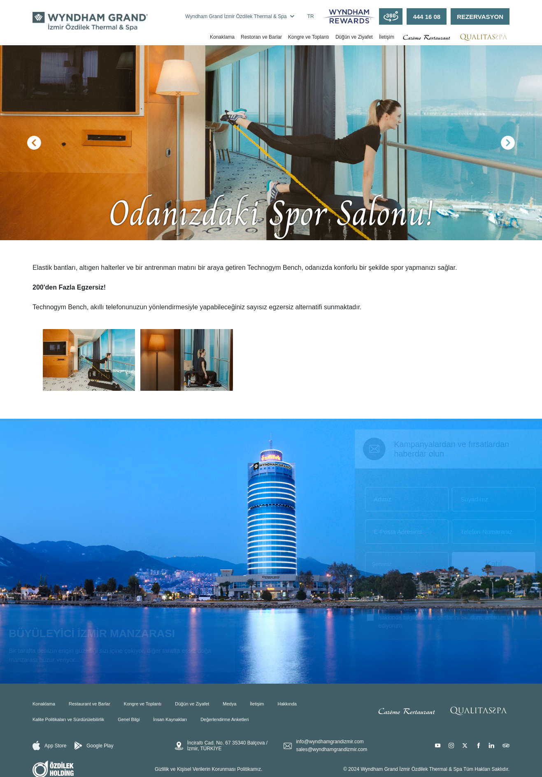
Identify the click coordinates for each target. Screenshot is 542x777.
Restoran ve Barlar (261, 37)
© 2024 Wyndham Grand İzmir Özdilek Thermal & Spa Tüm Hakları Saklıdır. (426, 769)
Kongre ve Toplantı (308, 37)
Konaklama (222, 37)
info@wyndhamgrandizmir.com (329, 742)
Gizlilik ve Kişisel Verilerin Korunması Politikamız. (208, 769)
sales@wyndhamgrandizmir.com (331, 749)
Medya (229, 703)
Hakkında (286, 703)
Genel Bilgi (129, 719)
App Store (49, 745)
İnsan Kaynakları (170, 719)
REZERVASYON (480, 16)
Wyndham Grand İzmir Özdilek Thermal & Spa (239, 16)
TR (310, 16)
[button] (34, 143)
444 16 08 (426, 16)
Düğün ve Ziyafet (354, 37)
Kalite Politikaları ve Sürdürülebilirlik (68, 719)
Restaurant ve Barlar (89, 703)
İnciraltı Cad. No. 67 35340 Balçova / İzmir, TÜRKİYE (221, 745)
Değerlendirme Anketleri (224, 719)
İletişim (386, 37)
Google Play (93, 746)
